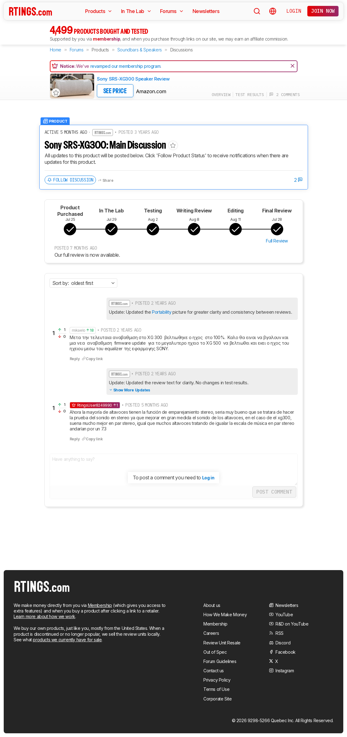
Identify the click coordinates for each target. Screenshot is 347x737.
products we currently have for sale (67, 639)
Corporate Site (217, 698)
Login (293, 11)
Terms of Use (216, 689)
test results (250, 94)
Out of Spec (215, 652)
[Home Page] (30, 11)
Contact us (213, 670)
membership (106, 38)
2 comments (284, 94)
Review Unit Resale (222, 642)
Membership (100, 605)
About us (211, 605)
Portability (161, 312)
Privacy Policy (216, 679)
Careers (211, 633)
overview (221, 94)
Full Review (277, 240)
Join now (323, 11)
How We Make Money (225, 614)
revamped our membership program (125, 66)
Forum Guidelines (219, 661)
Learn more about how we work (44, 616)
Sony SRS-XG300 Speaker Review (133, 79)
